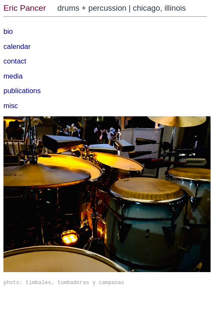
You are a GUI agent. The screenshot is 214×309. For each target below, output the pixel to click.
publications (22, 90)
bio (8, 31)
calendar (16, 46)
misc (10, 105)
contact (14, 61)
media (13, 76)
